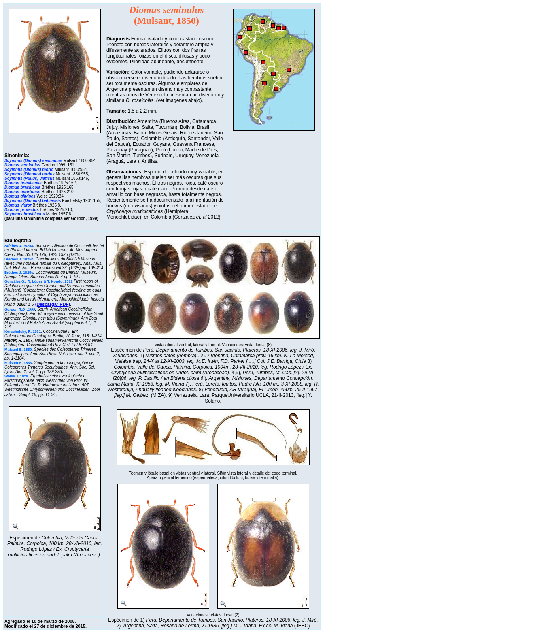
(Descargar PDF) (52, 304)
